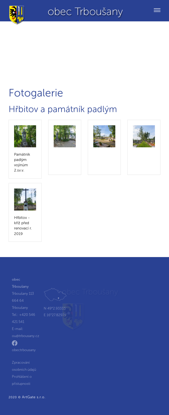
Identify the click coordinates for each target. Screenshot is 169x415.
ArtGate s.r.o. (34, 397)
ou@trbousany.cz (25, 338)
